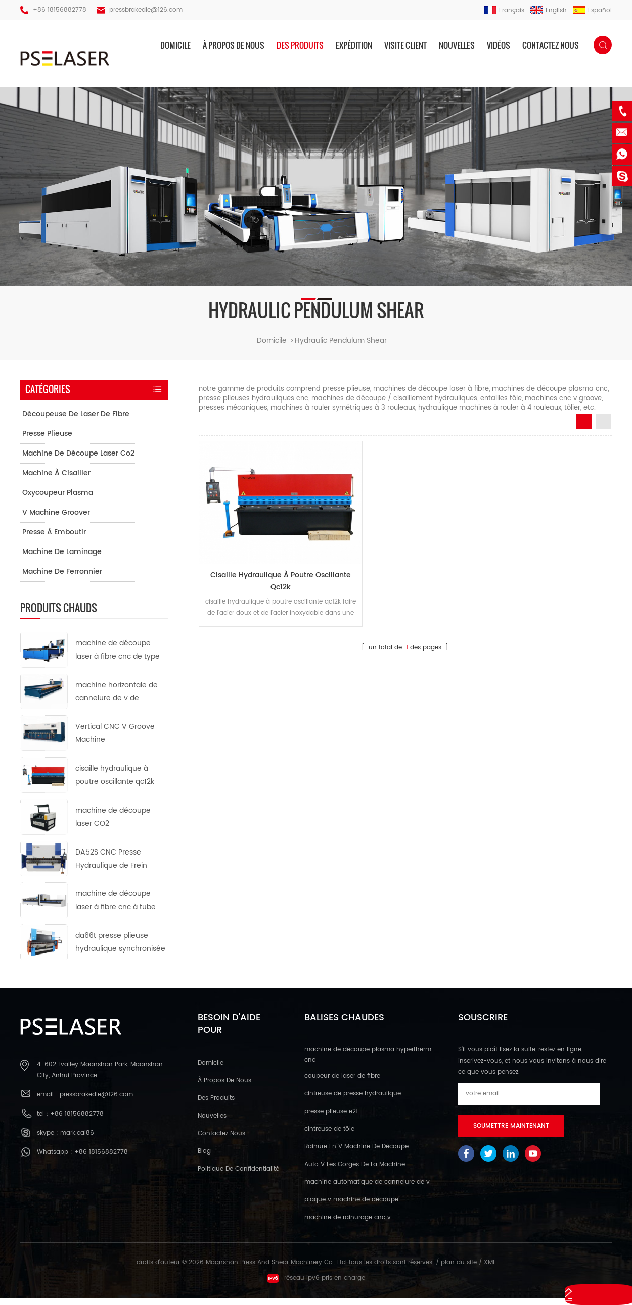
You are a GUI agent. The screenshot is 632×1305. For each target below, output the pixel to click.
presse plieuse (47, 441)
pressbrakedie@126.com (146, 10)
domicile (175, 45)
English (548, 10)
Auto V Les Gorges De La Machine (354, 1172)
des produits (300, 45)
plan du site (459, 1270)
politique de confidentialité (238, 1176)
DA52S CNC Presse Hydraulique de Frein (111, 866)
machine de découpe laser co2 (78, 461)
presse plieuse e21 (331, 1119)
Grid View (584, 429)
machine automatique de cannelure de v (367, 1189)
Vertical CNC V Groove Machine (115, 740)
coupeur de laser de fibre (342, 1083)
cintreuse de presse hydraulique (352, 1101)
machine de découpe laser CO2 (113, 824)
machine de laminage (62, 559)
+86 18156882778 (59, 10)
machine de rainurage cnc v (347, 1225)
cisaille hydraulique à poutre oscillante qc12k (263, 568)
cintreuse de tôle (329, 1136)
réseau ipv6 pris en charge (316, 1285)
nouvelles (457, 45)
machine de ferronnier (62, 579)
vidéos (498, 45)
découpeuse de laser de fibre (75, 421)
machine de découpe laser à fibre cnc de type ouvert (117, 658)
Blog (204, 1159)
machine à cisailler (56, 480)
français (504, 10)
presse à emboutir (54, 539)
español (592, 10)
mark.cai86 (77, 1140)
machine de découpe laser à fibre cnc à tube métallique (115, 908)
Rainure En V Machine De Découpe (356, 1154)
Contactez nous (550, 45)
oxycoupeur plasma (57, 500)
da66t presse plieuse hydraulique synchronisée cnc (120, 950)
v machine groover (56, 520)
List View (603, 429)
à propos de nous (233, 45)
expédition (354, 45)
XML (489, 1270)
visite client (405, 45)
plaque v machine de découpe (351, 1207)
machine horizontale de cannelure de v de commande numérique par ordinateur (116, 700)
